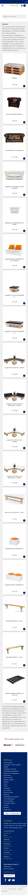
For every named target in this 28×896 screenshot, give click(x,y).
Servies (5, 784)
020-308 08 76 (8, 855)
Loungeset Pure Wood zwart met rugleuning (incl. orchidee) (14, 404)
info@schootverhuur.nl (9, 872)
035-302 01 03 (8, 850)
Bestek (5, 786)
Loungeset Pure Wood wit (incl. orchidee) (14, 441)
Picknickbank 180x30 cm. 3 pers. (14, 657)
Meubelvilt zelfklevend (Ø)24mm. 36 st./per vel (14, 694)
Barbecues (6, 795)
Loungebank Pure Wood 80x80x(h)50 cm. (14, 296)
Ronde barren (7, 775)
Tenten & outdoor (8, 778)
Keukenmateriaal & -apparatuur (11, 797)
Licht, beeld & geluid (9, 799)
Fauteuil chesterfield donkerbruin (14, 114)
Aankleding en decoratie (10, 769)
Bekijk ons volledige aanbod (12, 813)
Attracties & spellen (9, 780)
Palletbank (14, 78)
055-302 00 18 (8, 859)
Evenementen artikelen (9, 803)
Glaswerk (6, 782)
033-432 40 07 (8, 833)
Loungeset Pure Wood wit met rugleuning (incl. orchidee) (14, 477)
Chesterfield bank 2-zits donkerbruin (14, 151)
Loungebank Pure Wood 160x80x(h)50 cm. (14, 332)
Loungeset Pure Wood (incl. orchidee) (14, 368)
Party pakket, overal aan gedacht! (12, 765)
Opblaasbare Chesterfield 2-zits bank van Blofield (14, 187)
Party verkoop (7, 810)
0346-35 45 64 (8, 846)
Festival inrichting (8, 763)
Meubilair (6, 767)
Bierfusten (6, 807)
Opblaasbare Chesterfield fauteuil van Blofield (14, 223)
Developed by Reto (22, 887)
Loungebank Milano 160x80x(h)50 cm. (14, 585)
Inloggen (26, 1)
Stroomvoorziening (8, 801)
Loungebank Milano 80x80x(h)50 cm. (14, 549)
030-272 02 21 (8, 837)
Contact (8, 821)
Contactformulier (9, 876)
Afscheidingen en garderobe (11, 771)
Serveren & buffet (8, 793)
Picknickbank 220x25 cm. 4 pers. (14, 621)
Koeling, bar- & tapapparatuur (11, 773)
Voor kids (6, 805)
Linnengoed (7, 788)
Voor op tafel (7, 790)
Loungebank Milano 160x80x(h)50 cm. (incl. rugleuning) (14, 260)
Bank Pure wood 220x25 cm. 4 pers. (14, 513)
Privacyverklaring (12, 889)
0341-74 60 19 (7, 842)
